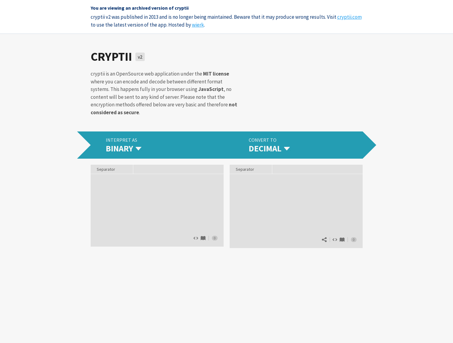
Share (324, 239)
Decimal (342, 239)
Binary (203, 238)
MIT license (216, 73)
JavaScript (211, 89)
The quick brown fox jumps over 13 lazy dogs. (157, 209)
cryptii (111, 56)
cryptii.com (349, 17)
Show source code (334, 239)
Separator (245, 169)
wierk (198, 24)
